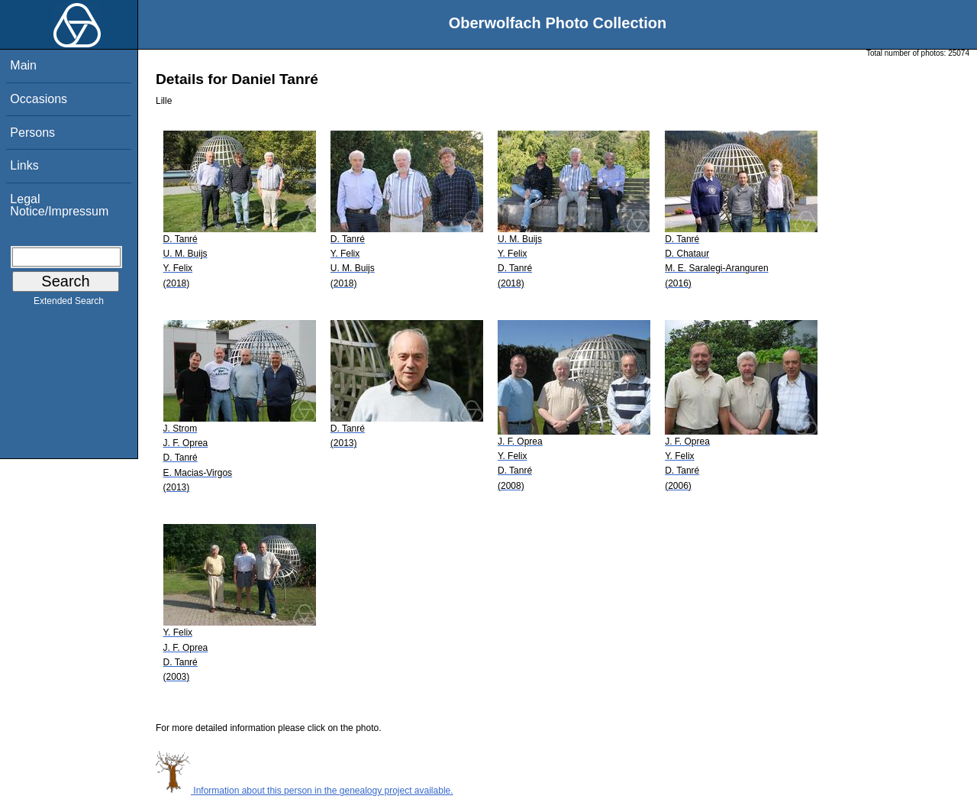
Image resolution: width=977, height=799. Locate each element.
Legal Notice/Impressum (59, 205)
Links (24, 165)
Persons (32, 132)
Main (23, 65)
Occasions (38, 98)
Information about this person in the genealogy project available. (304, 790)
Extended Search (69, 304)
